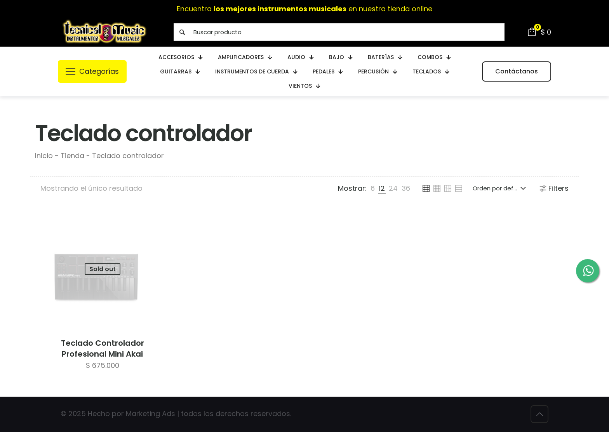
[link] (373, 188)
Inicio (44, 155)
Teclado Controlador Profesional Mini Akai (102, 348)
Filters (554, 188)
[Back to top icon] (539, 414)
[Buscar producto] (339, 32)
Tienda (72, 155)
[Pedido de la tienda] (501, 188)
